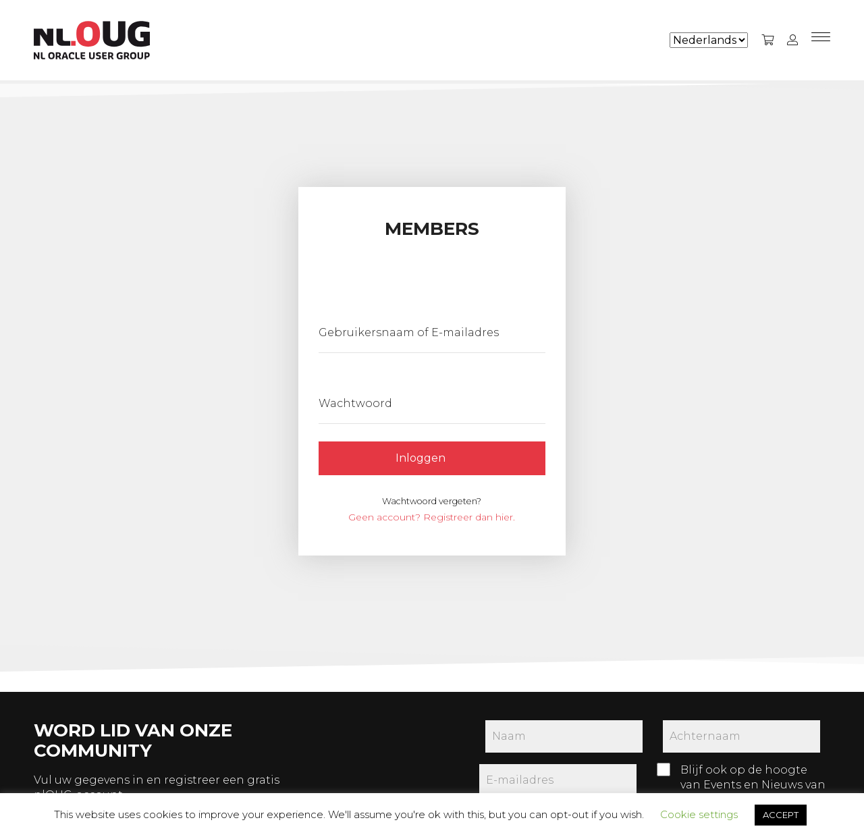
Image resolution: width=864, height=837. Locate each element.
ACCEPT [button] (781, 814)
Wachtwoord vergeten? (431, 501)
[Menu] (820, 40)
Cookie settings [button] (699, 814)
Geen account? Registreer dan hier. (431, 517)
